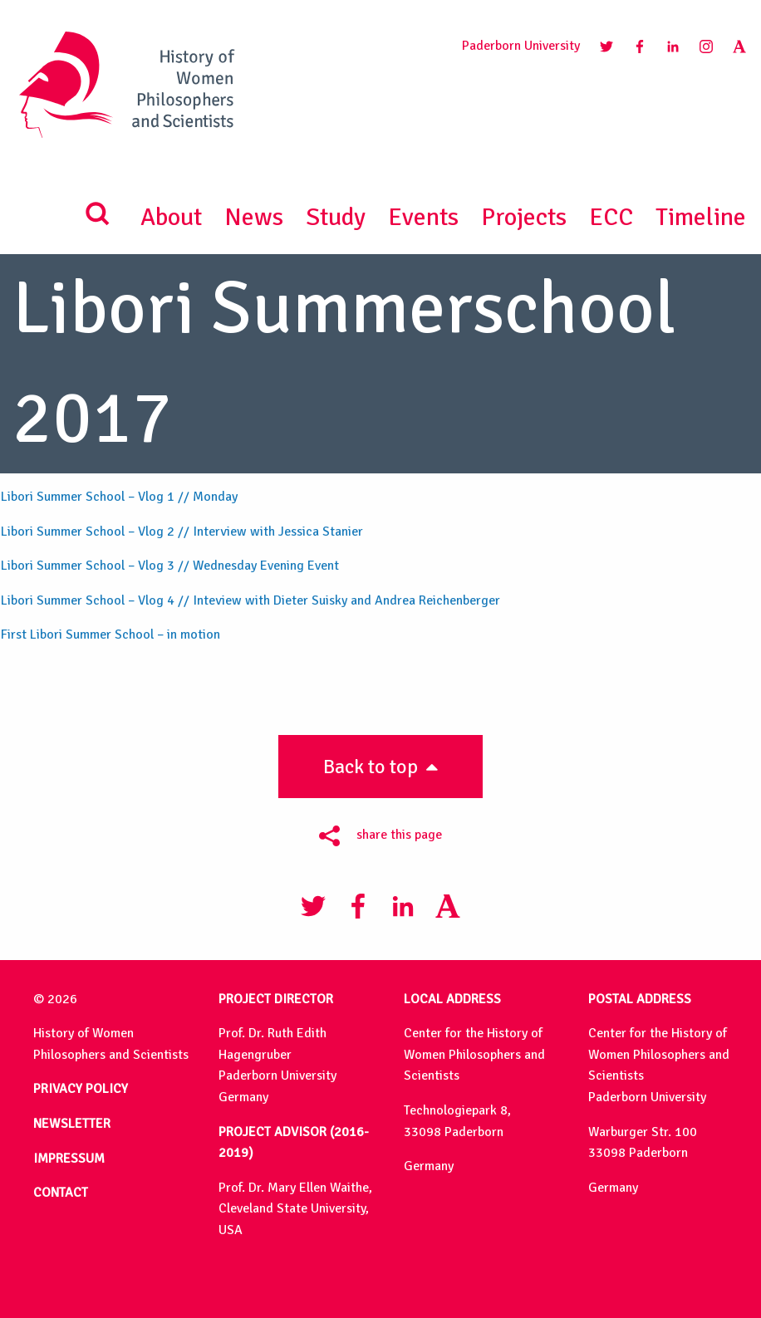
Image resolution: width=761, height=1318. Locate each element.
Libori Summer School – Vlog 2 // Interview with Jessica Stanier (182, 531)
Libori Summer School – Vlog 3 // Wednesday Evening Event (170, 565)
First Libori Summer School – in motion (110, 634)
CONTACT (60, 1192)
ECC (611, 217)
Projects (524, 217)
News (253, 217)
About (171, 217)
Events (423, 217)
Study (336, 217)
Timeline (700, 217)
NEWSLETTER (71, 1123)
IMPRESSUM (69, 1158)
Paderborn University (521, 45)
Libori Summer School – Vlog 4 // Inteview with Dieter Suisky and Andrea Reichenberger (250, 600)
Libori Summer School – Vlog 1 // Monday (119, 496)
